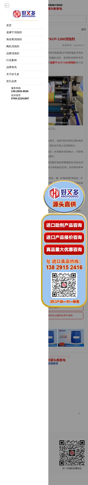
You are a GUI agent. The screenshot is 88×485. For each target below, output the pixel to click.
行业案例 (11, 60)
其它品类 (11, 81)
